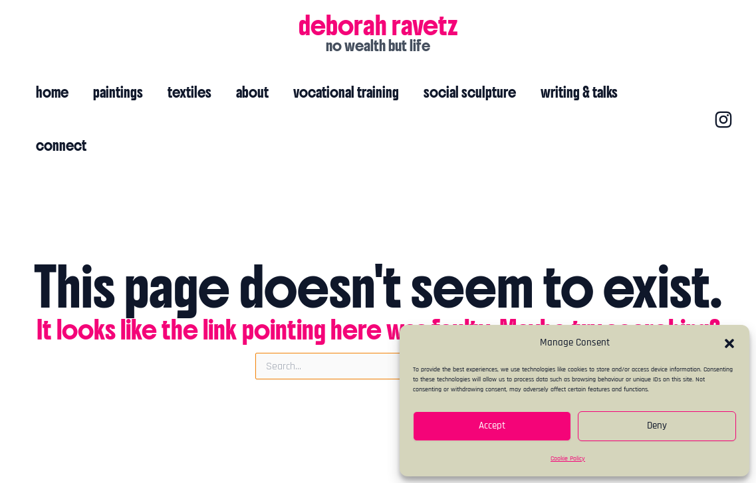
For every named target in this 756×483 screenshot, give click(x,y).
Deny (657, 425)
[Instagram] (701, 93)
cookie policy (378, 458)
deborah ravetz (378, 25)
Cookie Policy (568, 458)
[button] (729, 343)
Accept (492, 425)
